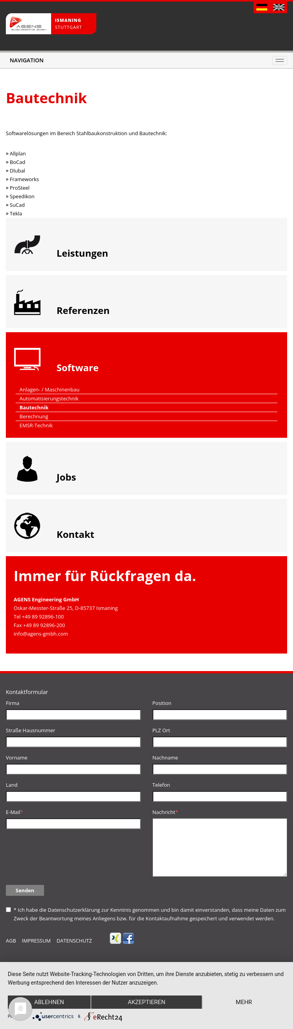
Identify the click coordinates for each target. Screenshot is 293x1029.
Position (162, 703)
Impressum (36, 940)
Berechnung (34, 416)
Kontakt (75, 534)
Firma (13, 703)
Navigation (27, 60)
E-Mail (14, 812)
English (278, 8)
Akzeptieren (146, 1002)
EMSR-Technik (36, 425)
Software (78, 367)
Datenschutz (74, 940)
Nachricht (165, 812)
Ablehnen (49, 1002)
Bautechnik (34, 407)
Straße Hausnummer (30, 730)
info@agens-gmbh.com (41, 633)
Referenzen (83, 310)
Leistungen (82, 253)
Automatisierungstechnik (49, 398)
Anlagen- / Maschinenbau (50, 389)
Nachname (165, 757)
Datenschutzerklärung (74, 909)
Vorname (16, 757)
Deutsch (262, 8)
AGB (11, 940)
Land (12, 784)
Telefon (161, 784)
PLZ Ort (161, 730)
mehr (244, 1002)
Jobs (66, 476)
